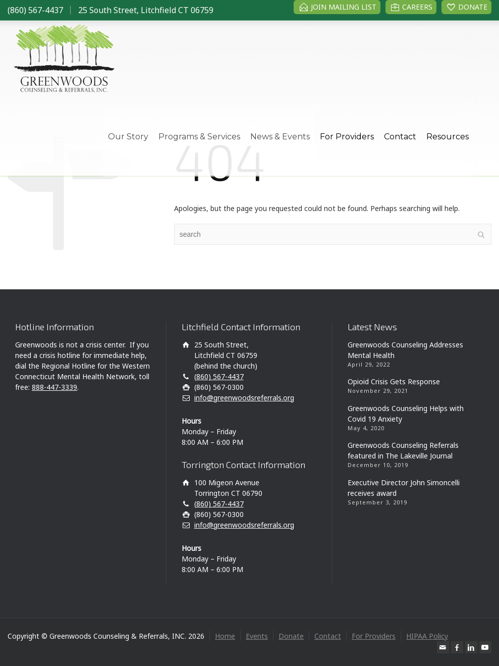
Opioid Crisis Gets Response (394, 381)
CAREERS (417, 7)
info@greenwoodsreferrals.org (244, 397)
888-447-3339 (54, 387)
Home (225, 636)
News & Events (280, 136)
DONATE (472, 7)
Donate (291, 636)
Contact (400, 136)
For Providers (347, 136)
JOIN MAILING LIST (343, 7)
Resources (447, 136)
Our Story (128, 136)
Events (257, 636)
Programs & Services (199, 136)
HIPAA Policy (427, 636)
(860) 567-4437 (35, 10)
